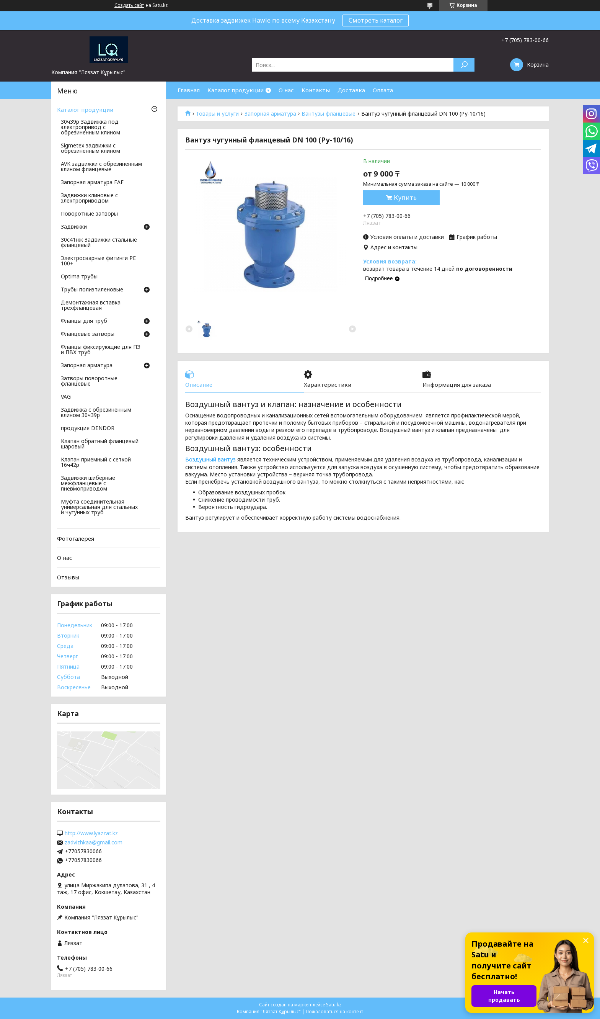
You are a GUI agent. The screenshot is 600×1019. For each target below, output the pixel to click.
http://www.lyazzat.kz (91, 833)
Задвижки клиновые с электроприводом (89, 198)
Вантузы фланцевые (328, 113)
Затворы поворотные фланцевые (89, 381)
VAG (66, 397)
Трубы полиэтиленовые (92, 290)
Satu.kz (333, 1004)
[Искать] (463, 65)
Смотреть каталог (376, 20)
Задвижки (74, 227)
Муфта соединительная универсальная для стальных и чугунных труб (99, 507)
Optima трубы (79, 277)
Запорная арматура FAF (92, 183)
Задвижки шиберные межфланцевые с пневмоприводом (88, 483)
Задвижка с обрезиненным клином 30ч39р (96, 413)
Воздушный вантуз (210, 459)
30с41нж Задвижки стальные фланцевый (99, 243)
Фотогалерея (75, 538)
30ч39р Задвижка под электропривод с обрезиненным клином (90, 127)
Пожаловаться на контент (334, 1011)
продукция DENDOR (87, 428)
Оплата (383, 90)
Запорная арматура (270, 113)
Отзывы (68, 577)
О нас (286, 90)
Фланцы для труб (84, 321)
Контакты (316, 90)
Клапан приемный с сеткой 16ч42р (96, 462)
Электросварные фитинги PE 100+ (98, 261)
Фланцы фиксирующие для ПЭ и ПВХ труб (100, 350)
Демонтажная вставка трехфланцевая (91, 305)
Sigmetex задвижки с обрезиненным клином (90, 148)
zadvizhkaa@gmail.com (93, 842)
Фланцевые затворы (87, 334)
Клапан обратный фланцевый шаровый (100, 444)
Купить (405, 197)
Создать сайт (129, 5)
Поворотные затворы (89, 214)
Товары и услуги (217, 113)
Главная (189, 90)
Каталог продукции (235, 90)
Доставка (351, 90)
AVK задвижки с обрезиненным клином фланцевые (101, 167)
